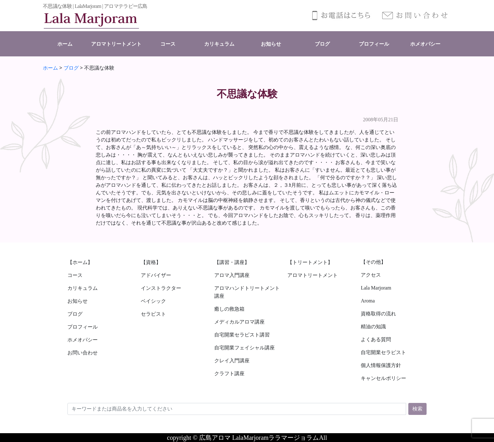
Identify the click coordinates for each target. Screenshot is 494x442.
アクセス (371, 275)
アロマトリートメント (116, 44)
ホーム (64, 44)
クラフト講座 (229, 373)
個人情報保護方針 (381, 365)
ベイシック (153, 301)
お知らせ (271, 44)
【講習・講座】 (232, 262)
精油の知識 (373, 326)
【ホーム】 (80, 262)
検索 (417, 408)
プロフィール (374, 44)
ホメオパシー (425, 44)
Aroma (368, 300)
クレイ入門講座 (232, 360)
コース (167, 44)
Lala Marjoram (376, 287)
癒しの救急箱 (229, 309)
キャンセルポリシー (383, 378)
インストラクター (161, 288)
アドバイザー (156, 275)
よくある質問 (376, 339)
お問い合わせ (82, 352)
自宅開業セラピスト (383, 352)
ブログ (322, 44)
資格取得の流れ (378, 313)
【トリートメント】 (310, 262)
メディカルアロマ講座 (239, 321)
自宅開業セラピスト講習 (242, 334)
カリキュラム (219, 44)
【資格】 (151, 262)
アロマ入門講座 (232, 275)
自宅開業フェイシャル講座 (244, 347)
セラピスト (153, 314)
